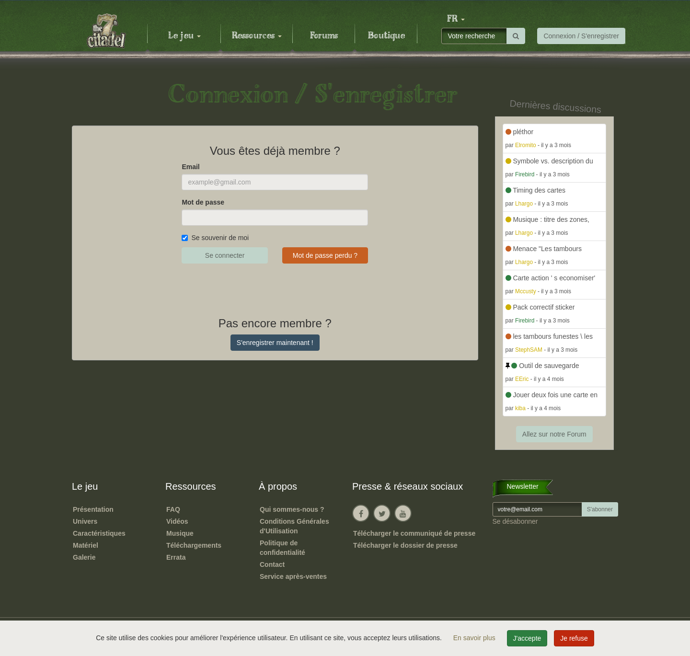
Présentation (93, 509)
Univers (85, 521)
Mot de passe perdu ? (325, 255)
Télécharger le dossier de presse (405, 545)
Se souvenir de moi (215, 238)
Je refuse (574, 638)
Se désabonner (515, 521)
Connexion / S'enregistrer (581, 36)
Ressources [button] (257, 36)
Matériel (85, 545)
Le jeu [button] (184, 36)
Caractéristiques (99, 533)
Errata (175, 557)
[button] (455, 19)
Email (190, 167)
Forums (324, 36)
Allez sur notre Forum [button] (554, 434)
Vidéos (177, 521)
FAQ (173, 509)
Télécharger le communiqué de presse (414, 533)
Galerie (84, 557)
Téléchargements (193, 545)
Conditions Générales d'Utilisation (294, 526)
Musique (180, 533)
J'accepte (527, 638)
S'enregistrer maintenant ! (275, 342)
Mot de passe (203, 202)
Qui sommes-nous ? (292, 509)
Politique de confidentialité (282, 547)
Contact (272, 564)
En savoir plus (475, 638)
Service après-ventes (293, 576)
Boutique (386, 36)
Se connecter (225, 255)
